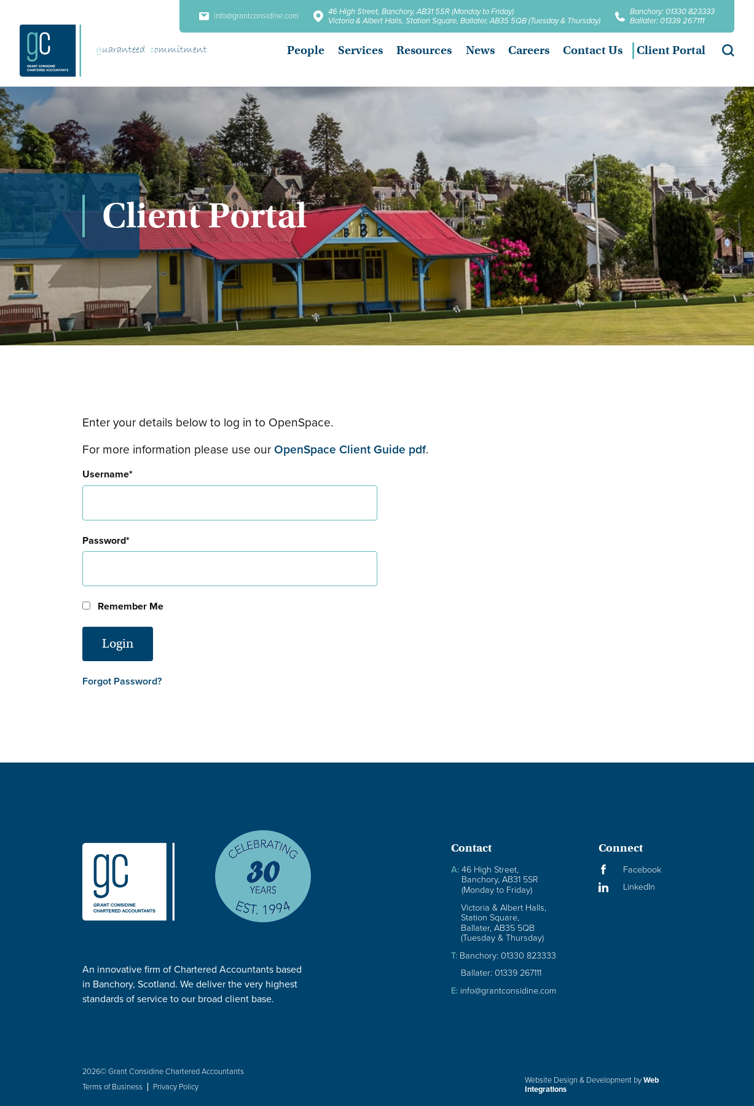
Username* (107, 474)
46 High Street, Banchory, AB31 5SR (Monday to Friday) (421, 11)
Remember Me (122, 606)
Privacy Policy (175, 1086)
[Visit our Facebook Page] (635, 870)
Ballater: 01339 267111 (667, 20)
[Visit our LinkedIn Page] (635, 887)
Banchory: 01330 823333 (672, 11)
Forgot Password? (122, 681)
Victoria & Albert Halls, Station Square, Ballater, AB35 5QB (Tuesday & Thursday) (464, 20)
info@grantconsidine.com (249, 16)
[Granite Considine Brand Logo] (138, 881)
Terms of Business (112, 1086)
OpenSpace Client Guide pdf (350, 449)
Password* (106, 540)
